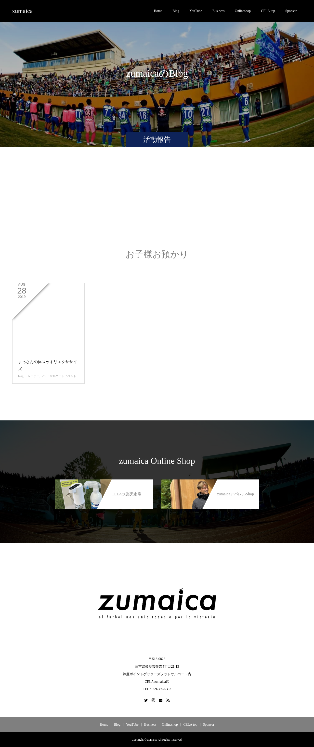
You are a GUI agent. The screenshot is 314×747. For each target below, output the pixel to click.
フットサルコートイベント (58, 376)
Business (218, 11)
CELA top (268, 11)
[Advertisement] (157, 203)
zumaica (22, 11)
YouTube (196, 11)
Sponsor (291, 11)
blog (20, 376)
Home (158, 11)
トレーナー (32, 376)
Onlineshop (243, 11)
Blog (175, 11)
